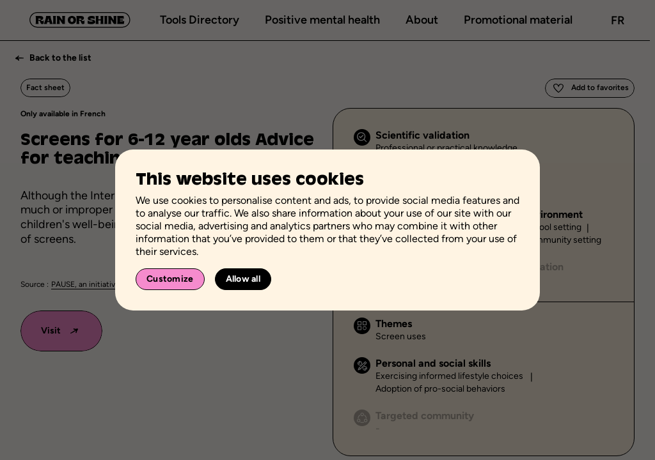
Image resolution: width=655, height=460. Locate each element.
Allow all (243, 278)
